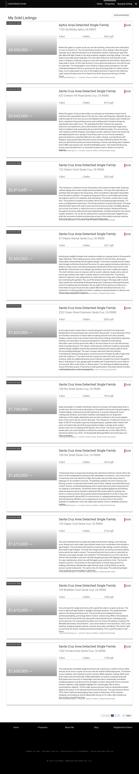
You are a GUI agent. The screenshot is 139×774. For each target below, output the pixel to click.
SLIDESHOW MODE (121, 15)
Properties (110, 4)
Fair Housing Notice (102, 751)
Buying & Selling (124, 4)
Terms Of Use (33, 751)
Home (99, 4)
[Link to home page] (3, 4)
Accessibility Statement (75, 751)
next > (128, 716)
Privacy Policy (51, 751)
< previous (105, 716)
